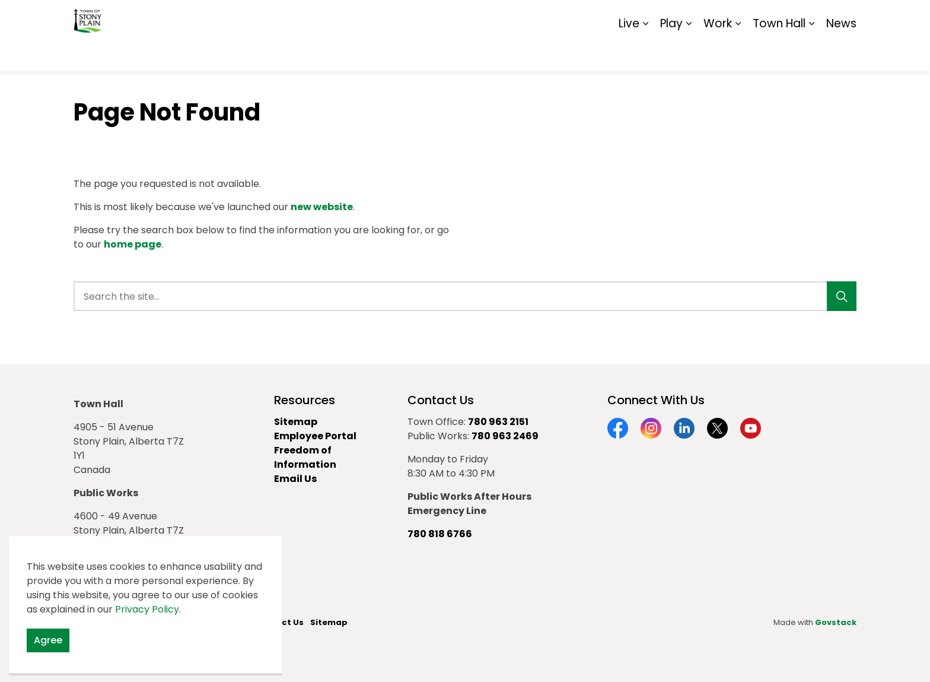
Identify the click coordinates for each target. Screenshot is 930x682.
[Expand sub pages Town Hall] (811, 53)
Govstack (835, 622)
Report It (758, 18)
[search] (461, 296)
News (841, 53)
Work (717, 53)
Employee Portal (315, 436)
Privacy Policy (147, 619)
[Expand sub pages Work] (738, 53)
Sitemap (805, 18)
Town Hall (779, 53)
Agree (48, 650)
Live (629, 53)
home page (132, 244)
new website (322, 207)
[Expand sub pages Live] (645, 53)
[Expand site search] (844, 18)
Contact (711, 18)
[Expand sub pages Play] (689, 53)
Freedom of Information (305, 457)
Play (671, 53)
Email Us (295, 479)
